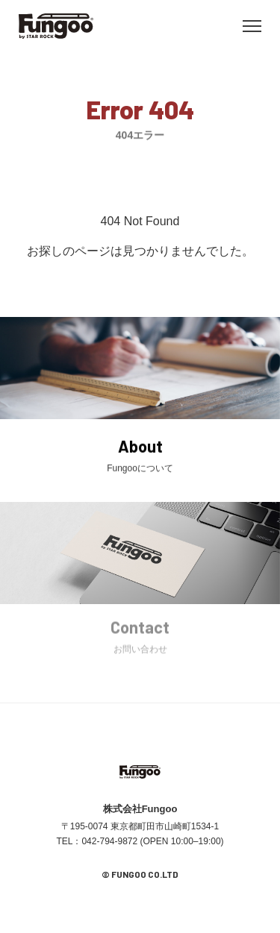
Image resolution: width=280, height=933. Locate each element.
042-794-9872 (109, 841)
